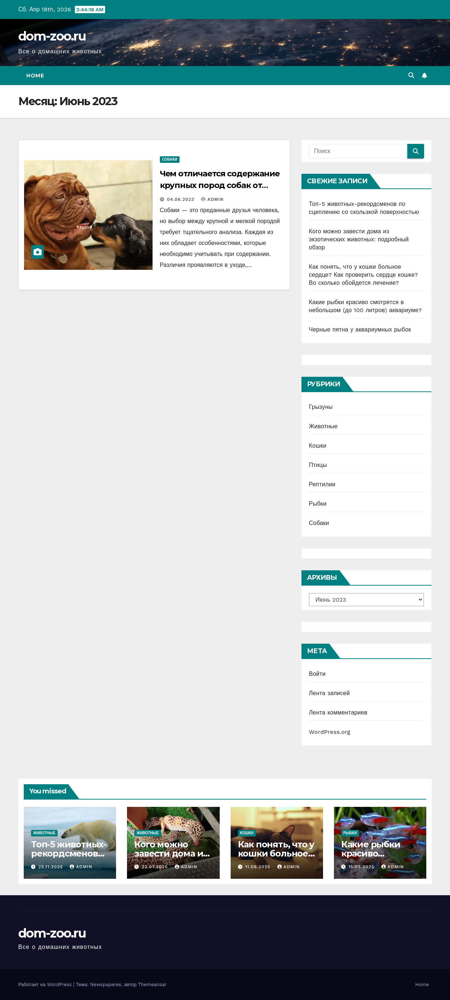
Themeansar (152, 984)
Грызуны (320, 406)
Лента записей (329, 693)
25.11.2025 (51, 866)
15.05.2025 (362, 866)
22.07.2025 (156, 866)
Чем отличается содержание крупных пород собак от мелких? (220, 185)
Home (35, 75)
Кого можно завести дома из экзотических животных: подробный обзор (359, 239)
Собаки (169, 159)
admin (212, 199)
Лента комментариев (338, 712)
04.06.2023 (181, 199)
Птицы (318, 464)
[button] (411, 75)
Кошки (317, 445)
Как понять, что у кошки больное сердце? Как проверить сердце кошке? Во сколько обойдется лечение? (363, 274)
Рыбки (317, 503)
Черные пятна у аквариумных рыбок (360, 329)
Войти (317, 673)
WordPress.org (329, 731)
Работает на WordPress (45, 984)
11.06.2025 (258, 866)
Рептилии (322, 484)
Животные (323, 426)
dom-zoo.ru (52, 36)
